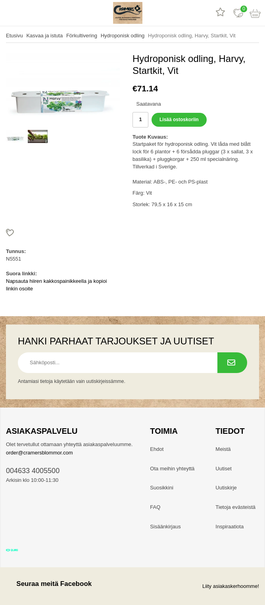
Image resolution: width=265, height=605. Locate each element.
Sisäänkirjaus (165, 527)
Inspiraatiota (229, 527)
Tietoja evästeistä (235, 507)
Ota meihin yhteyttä (172, 469)
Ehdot (156, 449)
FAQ (155, 507)
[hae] (27, 13)
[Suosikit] (238, 13)
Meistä (222, 449)
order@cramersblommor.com (39, 453)
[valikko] (9, 13)
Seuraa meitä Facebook (49, 584)
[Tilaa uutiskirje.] (232, 362)
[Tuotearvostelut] (220, 13)
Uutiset (223, 469)
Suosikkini (161, 488)
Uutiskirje (225, 488)
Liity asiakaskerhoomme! (230, 586)
